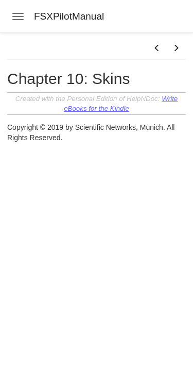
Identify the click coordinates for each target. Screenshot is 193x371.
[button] (157, 48)
